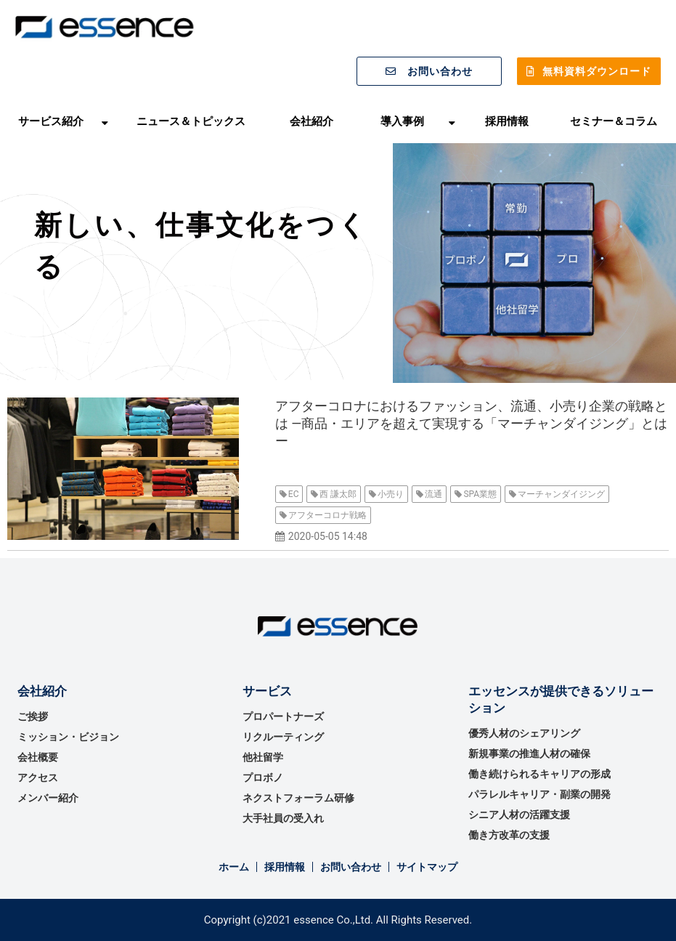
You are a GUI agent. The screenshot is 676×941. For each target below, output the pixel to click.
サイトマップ (426, 867)
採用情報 (507, 121)
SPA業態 (480, 494)
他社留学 (263, 757)
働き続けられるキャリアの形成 (539, 774)
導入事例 (402, 121)
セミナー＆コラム (613, 121)
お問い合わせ (440, 71)
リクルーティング (283, 737)
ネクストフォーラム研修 (298, 798)
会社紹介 (311, 121)
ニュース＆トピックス (191, 121)
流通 (433, 494)
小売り (391, 494)
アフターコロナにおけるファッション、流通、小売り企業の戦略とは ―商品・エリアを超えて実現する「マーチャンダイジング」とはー (471, 423)
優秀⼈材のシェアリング (524, 733)
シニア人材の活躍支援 (519, 814)
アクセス (37, 777)
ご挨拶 (32, 716)
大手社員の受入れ (283, 818)
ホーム (234, 867)
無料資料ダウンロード (596, 71)
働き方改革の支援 (509, 835)
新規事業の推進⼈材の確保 (529, 753)
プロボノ (263, 777)
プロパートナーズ (283, 716)
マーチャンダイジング (561, 494)
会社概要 (37, 757)
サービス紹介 (51, 121)
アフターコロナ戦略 (327, 515)
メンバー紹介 (47, 798)
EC (293, 494)
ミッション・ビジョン (68, 737)
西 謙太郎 (338, 494)
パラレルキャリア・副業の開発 (539, 794)
